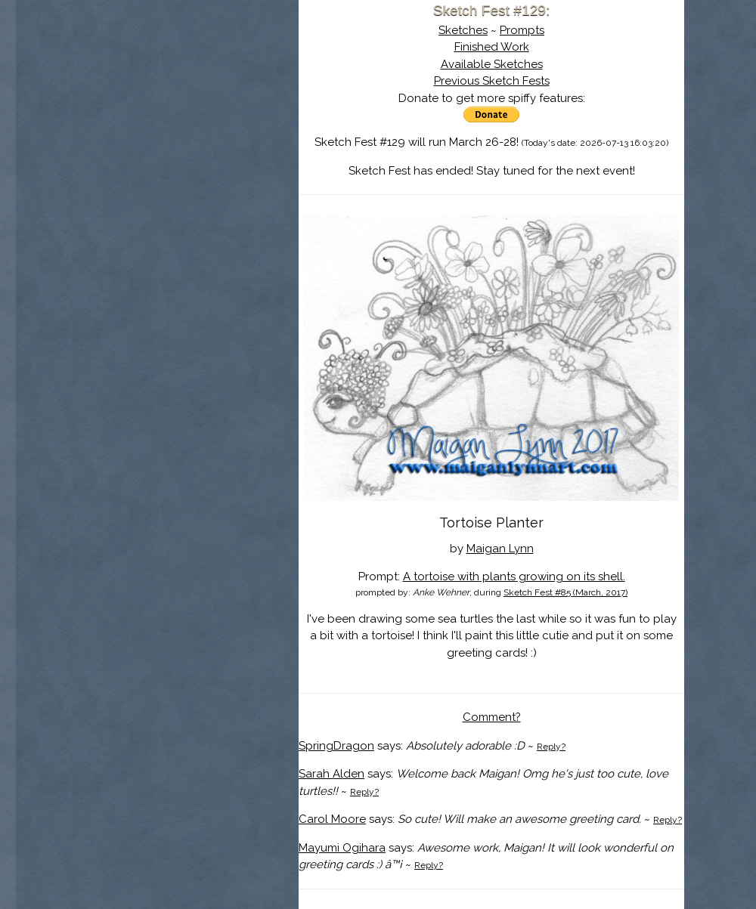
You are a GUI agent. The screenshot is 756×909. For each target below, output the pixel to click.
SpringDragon (336, 746)
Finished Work (491, 47)
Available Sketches (492, 64)
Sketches (463, 30)
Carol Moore (332, 819)
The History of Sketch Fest (185, 131)
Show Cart (162, 197)
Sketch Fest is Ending (185, 85)
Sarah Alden (331, 774)
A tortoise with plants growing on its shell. (514, 576)
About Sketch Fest (185, 108)
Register (217, 177)
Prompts (522, 30)
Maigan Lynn (500, 548)
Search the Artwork (185, 154)
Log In (149, 177)
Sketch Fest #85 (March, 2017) (565, 592)
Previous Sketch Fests (492, 81)
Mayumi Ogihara (342, 848)
